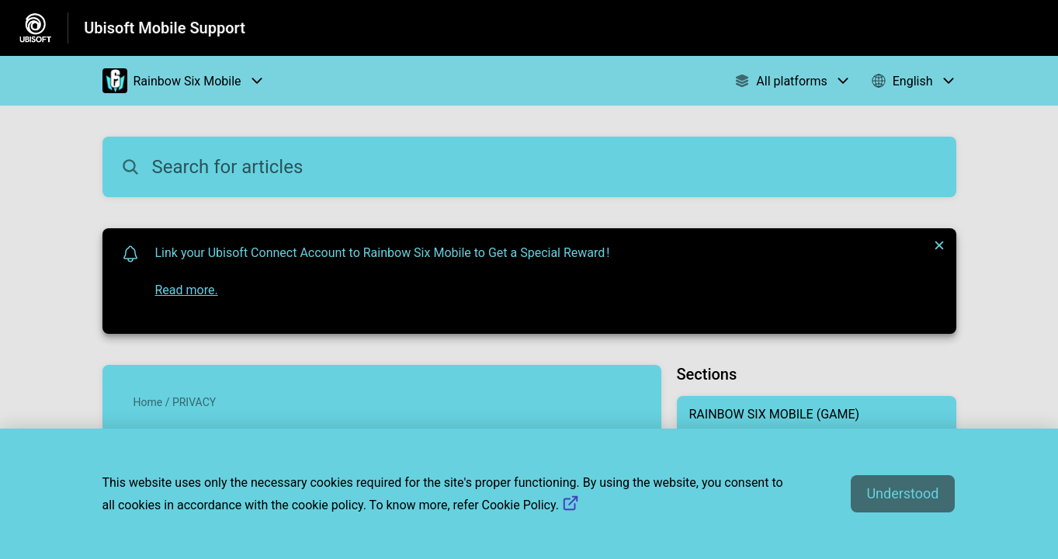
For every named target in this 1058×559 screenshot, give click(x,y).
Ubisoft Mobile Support (164, 28)
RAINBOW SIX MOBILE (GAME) (774, 414)
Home (148, 402)
